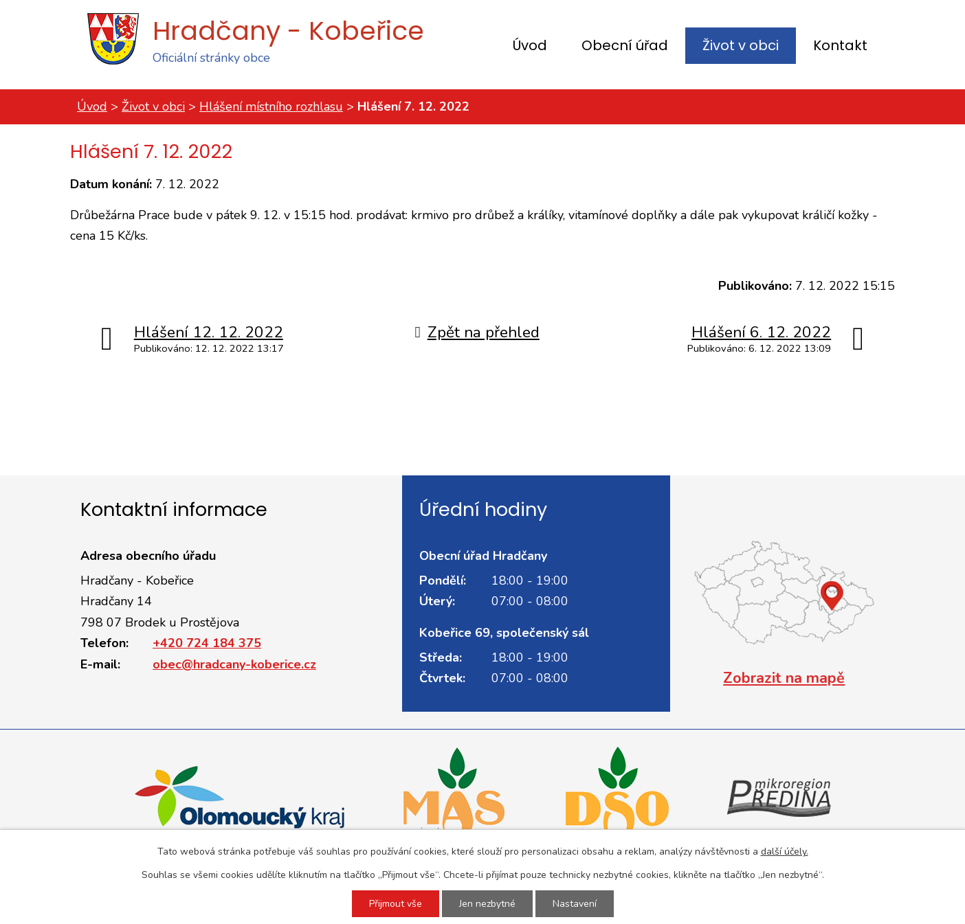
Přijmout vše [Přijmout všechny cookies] (395, 903)
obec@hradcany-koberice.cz (234, 664)
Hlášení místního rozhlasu (271, 106)
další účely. (784, 851)
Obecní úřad (624, 45)
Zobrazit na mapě (784, 678)
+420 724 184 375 (207, 643)
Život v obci (740, 45)
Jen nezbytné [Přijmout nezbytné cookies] (487, 903)
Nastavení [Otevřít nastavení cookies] (575, 903)
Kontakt (840, 45)
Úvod (530, 45)
